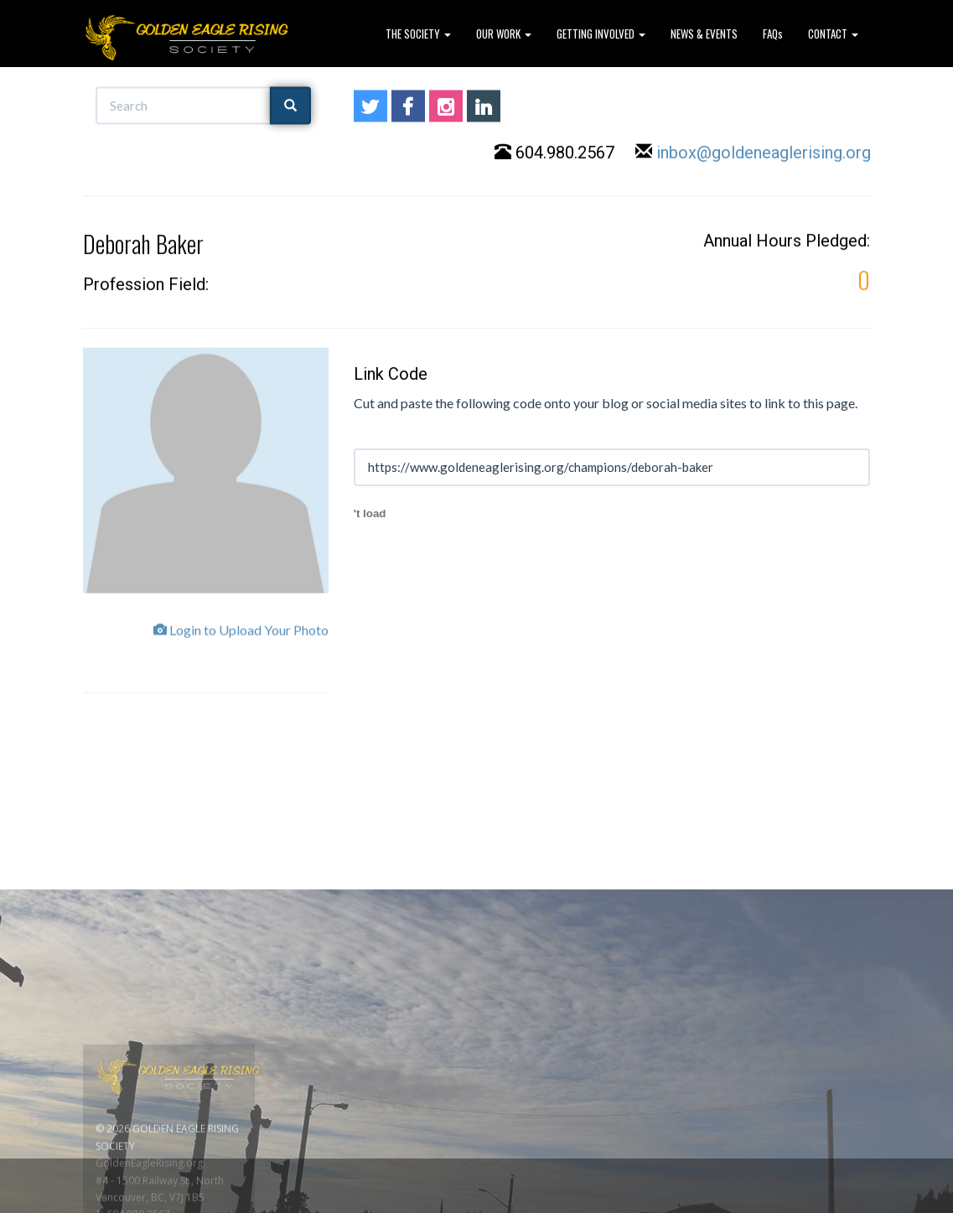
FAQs (773, 33)
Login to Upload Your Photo (241, 636)
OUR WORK (503, 33)
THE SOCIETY (418, 33)
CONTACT (833, 33)
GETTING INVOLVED (601, 33)
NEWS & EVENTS (704, 33)
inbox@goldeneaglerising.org (763, 153)
